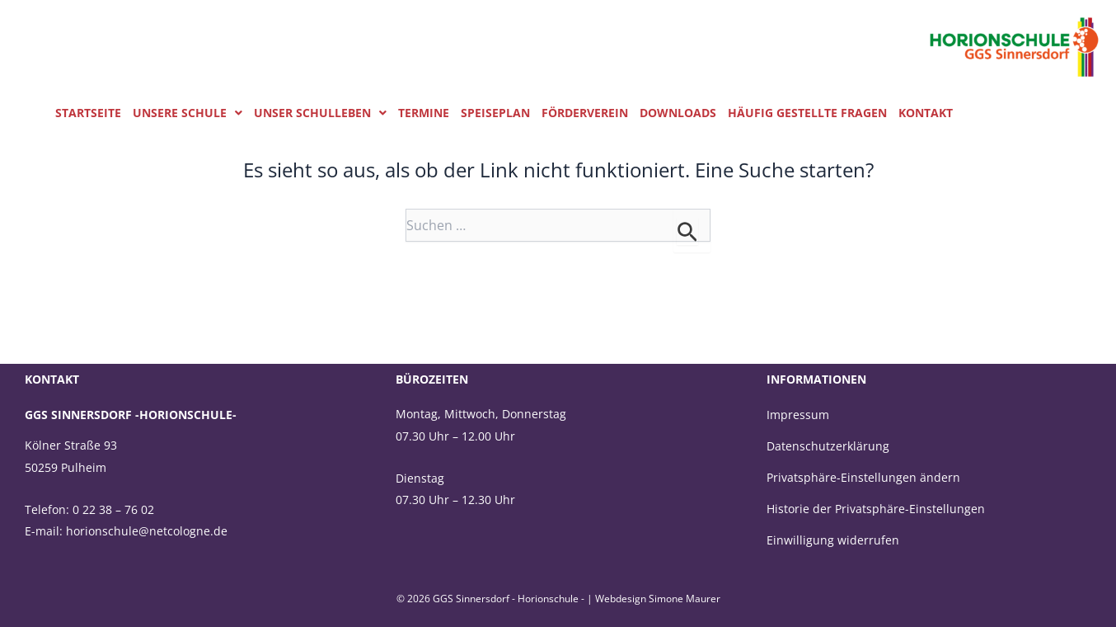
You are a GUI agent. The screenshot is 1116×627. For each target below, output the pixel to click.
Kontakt (925, 112)
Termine (423, 112)
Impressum (798, 414)
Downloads (678, 112)
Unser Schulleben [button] (320, 112)
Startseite (88, 112)
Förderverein (585, 112)
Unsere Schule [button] (187, 112)
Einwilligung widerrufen (833, 540)
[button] (187, 113)
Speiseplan (495, 112)
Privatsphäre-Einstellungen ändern (863, 477)
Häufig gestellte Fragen (807, 112)
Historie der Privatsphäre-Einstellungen (876, 508)
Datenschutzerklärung (828, 446)
